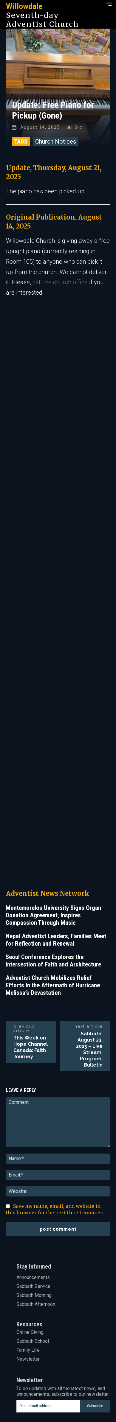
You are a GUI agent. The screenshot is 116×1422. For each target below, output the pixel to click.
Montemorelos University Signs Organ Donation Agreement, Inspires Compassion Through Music (53, 837)
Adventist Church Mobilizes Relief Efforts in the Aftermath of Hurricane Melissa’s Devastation (53, 907)
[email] (48, 1328)
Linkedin (35, 1378)
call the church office (60, 282)
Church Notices (55, 141)
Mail (30, 1387)
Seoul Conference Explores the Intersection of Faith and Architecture (53, 882)
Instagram (36, 1369)
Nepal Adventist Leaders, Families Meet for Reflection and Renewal (56, 861)
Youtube (34, 1405)
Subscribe (95, 1328)
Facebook (36, 1360)
